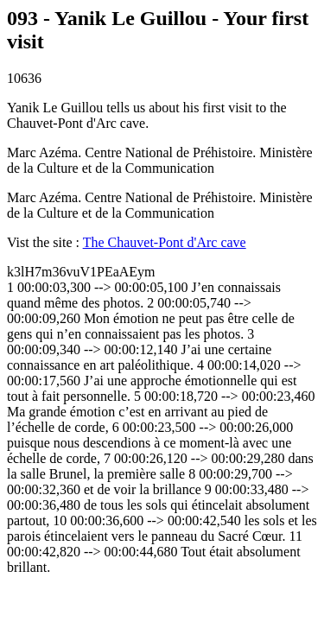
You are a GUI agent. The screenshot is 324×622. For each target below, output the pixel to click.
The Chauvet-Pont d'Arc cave (164, 242)
